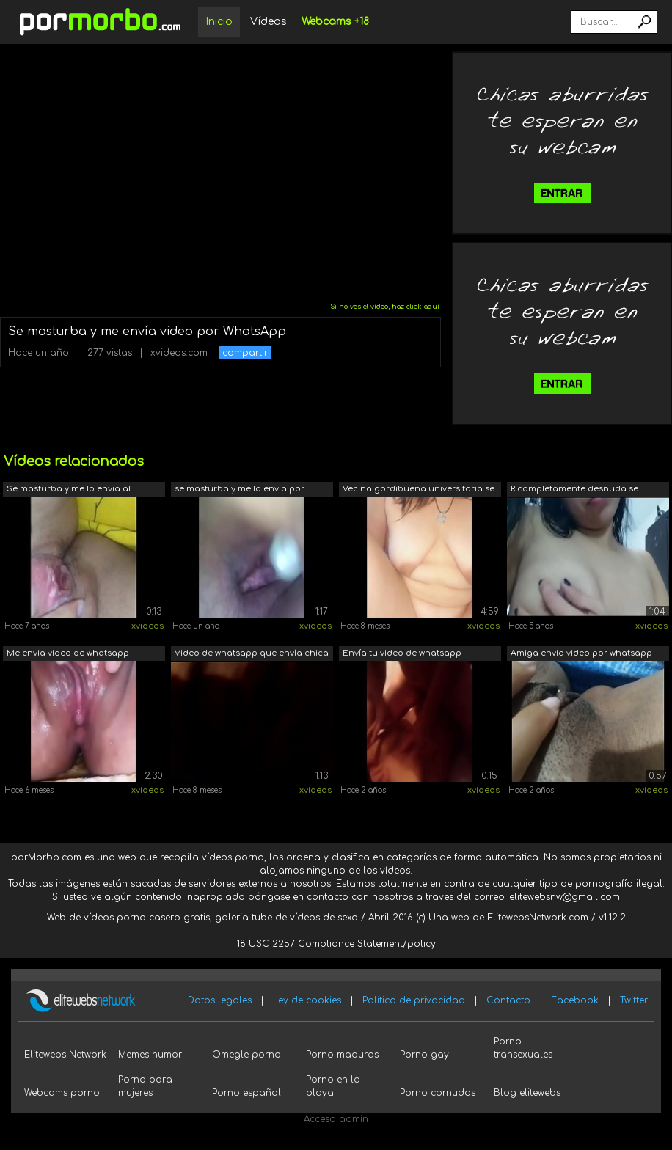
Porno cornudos (437, 1093)
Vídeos (268, 21)
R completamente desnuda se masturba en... (574, 490)
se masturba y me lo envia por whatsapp (239, 490)
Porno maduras (342, 1055)
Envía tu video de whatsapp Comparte (402, 654)
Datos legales (220, 1000)
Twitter (634, 1000)
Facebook (575, 1000)
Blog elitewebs (527, 1093)
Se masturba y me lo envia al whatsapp (69, 490)
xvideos (147, 626)
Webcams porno (62, 1093)
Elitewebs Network (65, 1055)
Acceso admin (336, 1119)
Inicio (219, 21)
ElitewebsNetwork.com (537, 917)
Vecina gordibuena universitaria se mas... (418, 490)
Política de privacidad (413, 1000)
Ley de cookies (307, 1000)
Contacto (508, 1000)
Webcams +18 (335, 21)
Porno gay (424, 1055)
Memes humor (150, 1055)
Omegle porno (246, 1055)
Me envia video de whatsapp (68, 653)
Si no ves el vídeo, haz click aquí (384, 306)
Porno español (246, 1093)
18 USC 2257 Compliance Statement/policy (336, 944)
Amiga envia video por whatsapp (581, 653)
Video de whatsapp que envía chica (252, 653)
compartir (245, 353)
